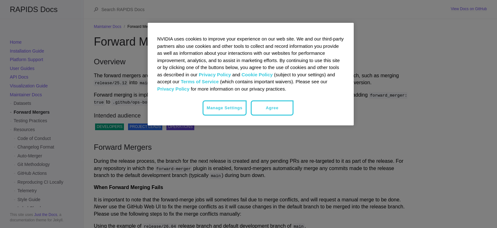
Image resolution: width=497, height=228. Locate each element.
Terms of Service (200, 81)
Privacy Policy (215, 74)
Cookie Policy (257, 74)
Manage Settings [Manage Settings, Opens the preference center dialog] (224, 107)
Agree (272, 107)
